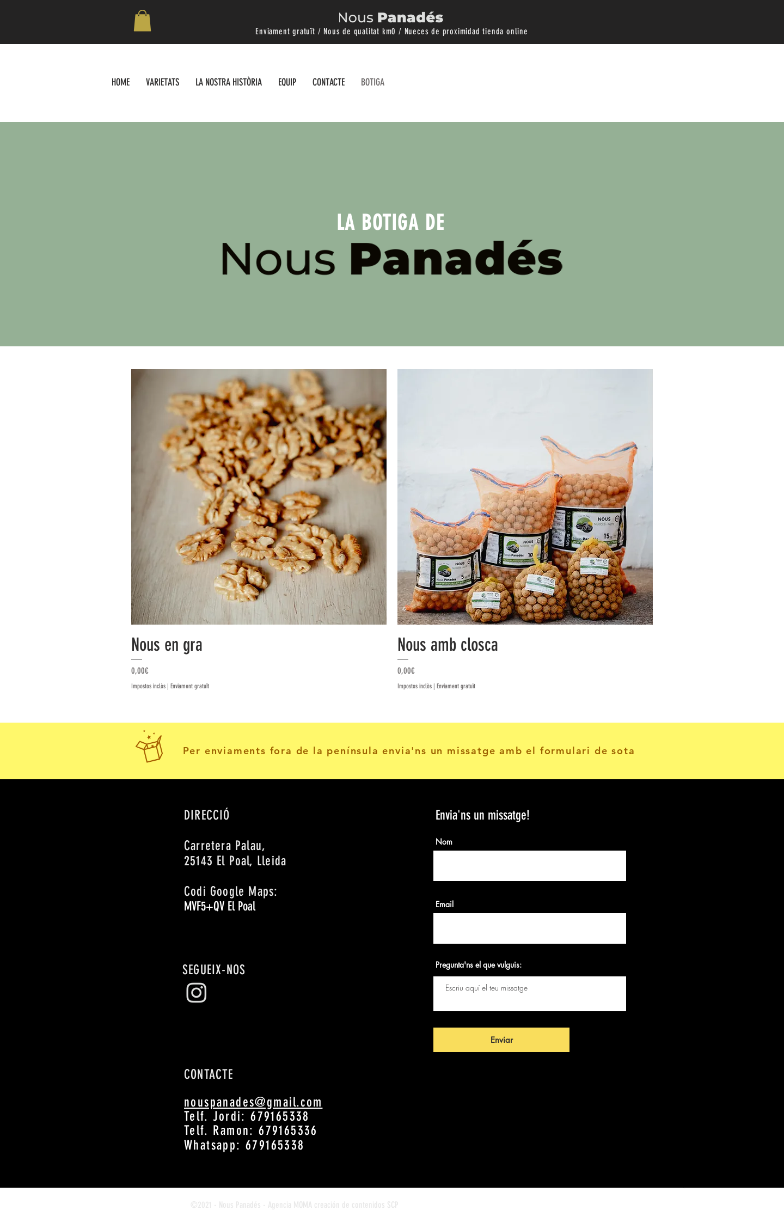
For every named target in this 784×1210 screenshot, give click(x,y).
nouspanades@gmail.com (253, 1102)
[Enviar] (501, 1040)
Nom (444, 842)
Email (445, 904)
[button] (142, 20)
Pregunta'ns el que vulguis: (479, 965)
